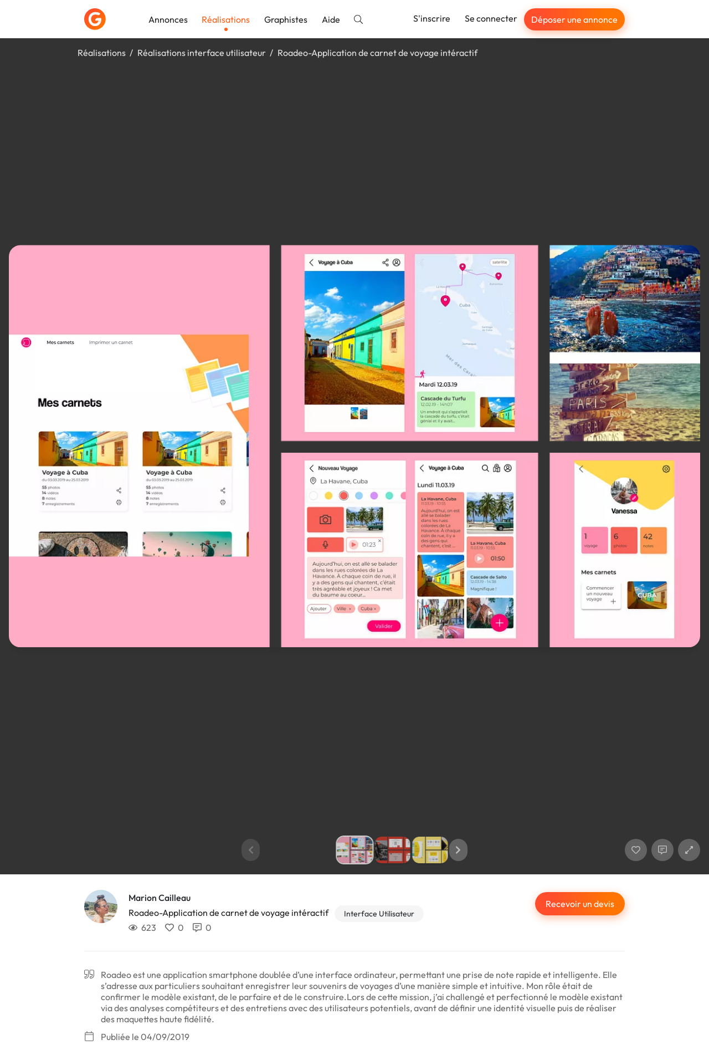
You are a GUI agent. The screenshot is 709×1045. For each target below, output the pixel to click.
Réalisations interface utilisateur (201, 52)
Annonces (168, 19)
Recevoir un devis (580, 903)
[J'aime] (636, 850)
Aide (331, 19)
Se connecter (491, 18)
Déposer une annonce (574, 19)
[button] (458, 850)
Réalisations (226, 19)
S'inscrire (431, 18)
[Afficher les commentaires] (662, 850)
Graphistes (285, 19)
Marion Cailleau (160, 897)
